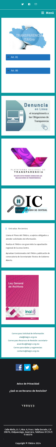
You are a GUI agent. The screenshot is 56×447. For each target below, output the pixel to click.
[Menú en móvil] (47, 12)
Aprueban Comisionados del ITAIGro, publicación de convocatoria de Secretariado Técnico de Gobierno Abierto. (28, 256)
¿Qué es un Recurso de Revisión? (28, 390)
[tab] (28, 57)
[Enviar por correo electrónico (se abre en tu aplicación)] (34, 4)
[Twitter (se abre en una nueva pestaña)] (22, 4)
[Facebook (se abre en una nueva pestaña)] (29, 4)
